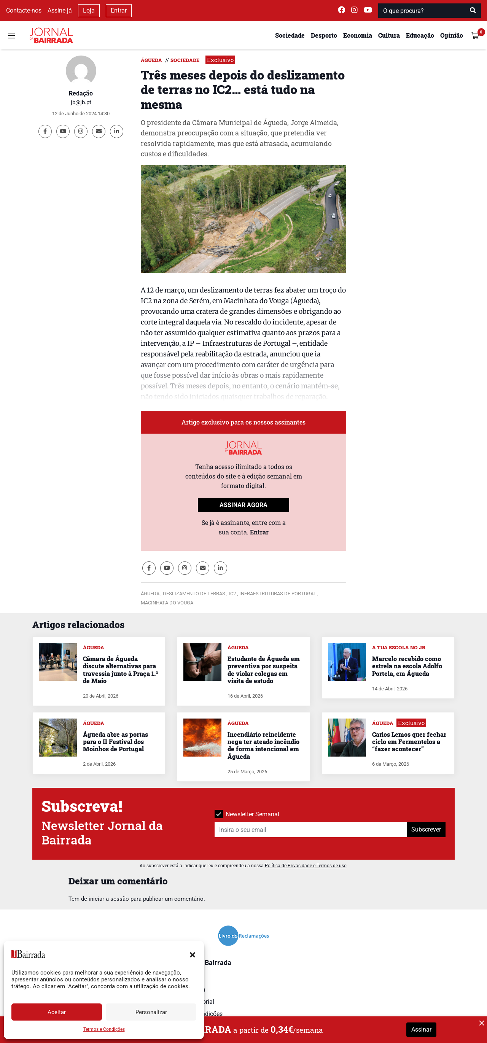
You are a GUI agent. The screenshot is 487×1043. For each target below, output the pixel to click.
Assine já (60, 10)
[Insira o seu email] (311, 829)
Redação (81, 93)
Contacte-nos (23, 10)
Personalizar (151, 1012)
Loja (89, 10)
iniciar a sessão (109, 898)
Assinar (421, 1029)
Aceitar (57, 1012)
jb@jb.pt (81, 102)
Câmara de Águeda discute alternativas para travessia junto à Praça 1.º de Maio (120, 670)
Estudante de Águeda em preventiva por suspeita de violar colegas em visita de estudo (264, 670)
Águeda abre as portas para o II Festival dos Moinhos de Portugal (115, 741)
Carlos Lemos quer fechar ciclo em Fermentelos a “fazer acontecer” (409, 741)
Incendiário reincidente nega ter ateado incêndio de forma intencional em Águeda (263, 745)
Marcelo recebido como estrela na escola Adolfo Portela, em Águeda (407, 666)
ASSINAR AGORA (243, 505)
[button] (192, 954)
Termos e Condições (104, 1029)
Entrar (119, 10)
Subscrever (426, 829)
